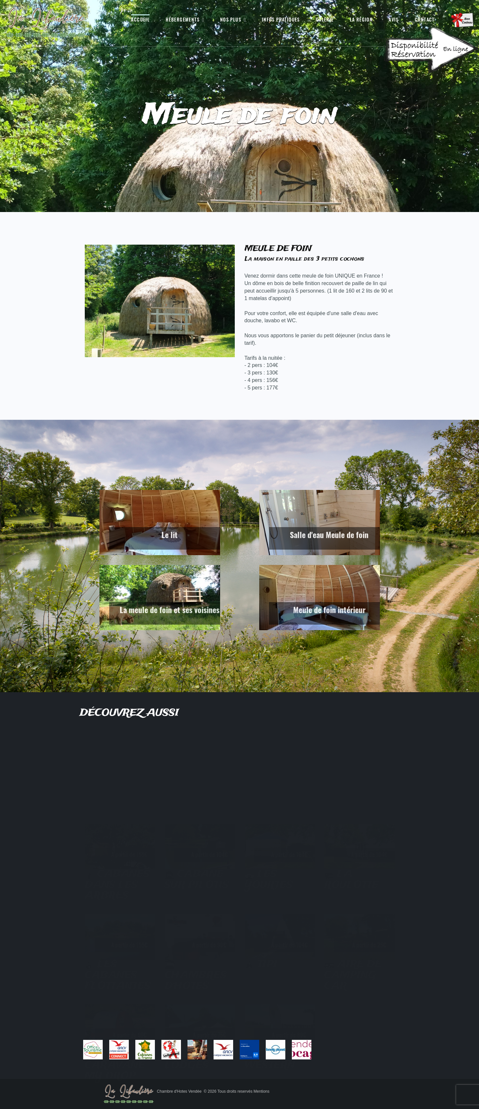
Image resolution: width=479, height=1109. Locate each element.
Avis (394, 20)
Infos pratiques (281, 20)
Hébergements (183, 20)
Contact (425, 20)
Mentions (262, 1091)
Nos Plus (230, 20)
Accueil (140, 20)
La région (361, 20)
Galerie (325, 20)
